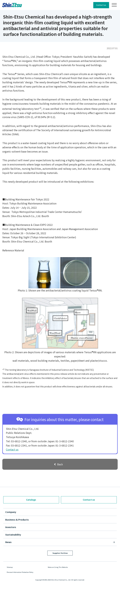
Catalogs (31, 499)
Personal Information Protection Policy (20, 572)
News (8, 542)
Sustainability (13, 534)
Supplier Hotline (60, 553)
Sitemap (10, 567)
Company (10, 512)
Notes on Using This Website (58, 567)
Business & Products (17, 519)
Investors (10, 527)
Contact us (101, 4)
